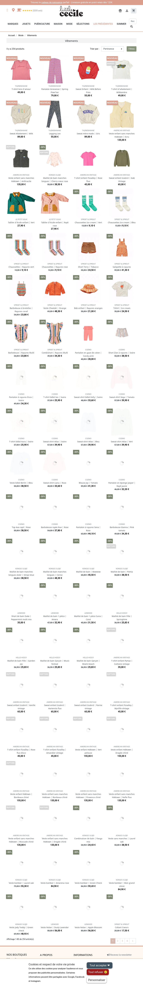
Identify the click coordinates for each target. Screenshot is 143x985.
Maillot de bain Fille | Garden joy (21, 660)
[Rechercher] (132, 21)
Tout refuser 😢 (97, 972)
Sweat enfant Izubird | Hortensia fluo (54, 705)
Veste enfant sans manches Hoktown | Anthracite (21, 178)
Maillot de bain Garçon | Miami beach (88, 660)
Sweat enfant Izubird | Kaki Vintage (122, 178)
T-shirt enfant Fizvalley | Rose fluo (88, 178)
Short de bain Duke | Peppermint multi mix (21, 616)
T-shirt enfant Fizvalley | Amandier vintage (54, 749)
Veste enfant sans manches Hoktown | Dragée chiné (55, 838)
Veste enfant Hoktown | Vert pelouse (88, 749)
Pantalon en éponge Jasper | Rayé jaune (121, 483)
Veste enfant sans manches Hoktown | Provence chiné (88, 794)
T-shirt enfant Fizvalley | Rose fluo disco (21, 749)
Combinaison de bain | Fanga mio (88, 838)
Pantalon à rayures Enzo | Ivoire (21, 397)
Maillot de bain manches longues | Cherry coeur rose (54, 178)
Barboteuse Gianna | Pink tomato (122, 527)
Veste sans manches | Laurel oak (121, 838)
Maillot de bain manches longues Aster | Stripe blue (21, 571)
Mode (69, 24)
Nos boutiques (17, 954)
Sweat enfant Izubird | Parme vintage (88, 705)
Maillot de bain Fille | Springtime (122, 616)
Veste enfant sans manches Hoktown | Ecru (122, 133)
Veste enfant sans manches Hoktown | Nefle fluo (122, 794)
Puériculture (42, 24)
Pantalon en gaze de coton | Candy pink (88, 352)
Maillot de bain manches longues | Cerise (54, 571)
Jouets (26, 24)
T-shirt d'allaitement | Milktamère (121, 89)
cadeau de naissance (51, 2)
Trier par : (94, 49)
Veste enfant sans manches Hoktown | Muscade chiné (21, 838)
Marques (13, 24)
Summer (121, 24)
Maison (58, 24)
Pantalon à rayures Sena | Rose (88, 527)
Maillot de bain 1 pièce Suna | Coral (88, 616)
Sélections (82, 24)
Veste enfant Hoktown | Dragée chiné (122, 749)
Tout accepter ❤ (100, 965)
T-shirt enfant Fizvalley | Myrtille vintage (121, 705)
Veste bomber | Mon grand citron (122, 883)
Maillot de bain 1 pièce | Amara (54, 616)
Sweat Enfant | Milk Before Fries (88, 89)
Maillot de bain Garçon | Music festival (54, 660)
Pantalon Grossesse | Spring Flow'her (54, 89)
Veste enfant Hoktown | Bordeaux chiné (21, 794)
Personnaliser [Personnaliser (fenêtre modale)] (96, 980)
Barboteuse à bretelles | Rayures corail (21, 308)
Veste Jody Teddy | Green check (21, 927)
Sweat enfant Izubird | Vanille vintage (21, 705)
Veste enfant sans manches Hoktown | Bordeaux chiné (55, 794)
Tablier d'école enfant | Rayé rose (54, 222)
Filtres (131, 49)
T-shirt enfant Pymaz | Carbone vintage (121, 660)
